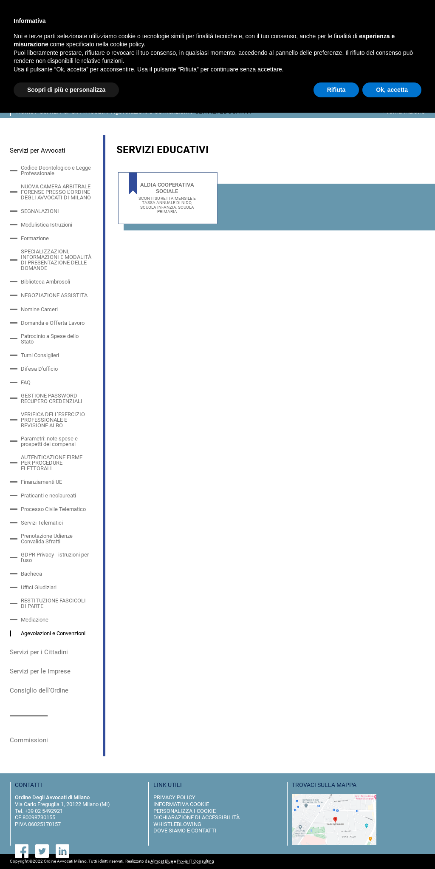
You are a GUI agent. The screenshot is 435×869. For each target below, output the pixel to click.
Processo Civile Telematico (53, 509)
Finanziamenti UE (41, 482)
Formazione (35, 238)
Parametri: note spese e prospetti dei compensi (49, 441)
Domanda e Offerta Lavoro (53, 323)
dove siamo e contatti (185, 830)
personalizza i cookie (184, 811)
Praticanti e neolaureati (48, 495)
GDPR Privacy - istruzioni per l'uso (55, 557)
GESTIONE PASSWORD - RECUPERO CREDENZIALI (51, 398)
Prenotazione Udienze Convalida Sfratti (47, 538)
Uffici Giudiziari (38, 587)
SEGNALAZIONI (40, 211)
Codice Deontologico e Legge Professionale (56, 170)
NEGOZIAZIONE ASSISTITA (54, 295)
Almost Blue (161, 861)
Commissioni (29, 740)
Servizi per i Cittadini (39, 652)
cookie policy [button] (127, 44)
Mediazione (34, 619)
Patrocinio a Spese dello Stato (50, 338)
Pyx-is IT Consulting (195, 861)
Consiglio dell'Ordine (39, 690)
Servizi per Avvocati (37, 150)
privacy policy (174, 797)
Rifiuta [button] (336, 89)
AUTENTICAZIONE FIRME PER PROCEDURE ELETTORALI (51, 462)
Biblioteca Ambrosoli (45, 281)
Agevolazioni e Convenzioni (53, 633)
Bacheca (31, 573)
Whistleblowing (177, 824)
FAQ (26, 382)
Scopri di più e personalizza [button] (66, 89)
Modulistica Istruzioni (46, 224)
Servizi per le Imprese (40, 671)
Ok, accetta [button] (392, 89)
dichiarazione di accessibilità (196, 817)
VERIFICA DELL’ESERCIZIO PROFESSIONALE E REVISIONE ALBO (53, 420)
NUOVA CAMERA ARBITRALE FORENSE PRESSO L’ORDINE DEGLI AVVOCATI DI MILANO (56, 192)
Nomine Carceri (39, 309)
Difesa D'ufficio (39, 369)
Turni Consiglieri (40, 355)
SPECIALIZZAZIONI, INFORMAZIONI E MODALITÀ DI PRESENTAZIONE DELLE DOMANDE (56, 260)
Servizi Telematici (42, 522)
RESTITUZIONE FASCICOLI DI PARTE (53, 603)
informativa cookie (181, 804)
